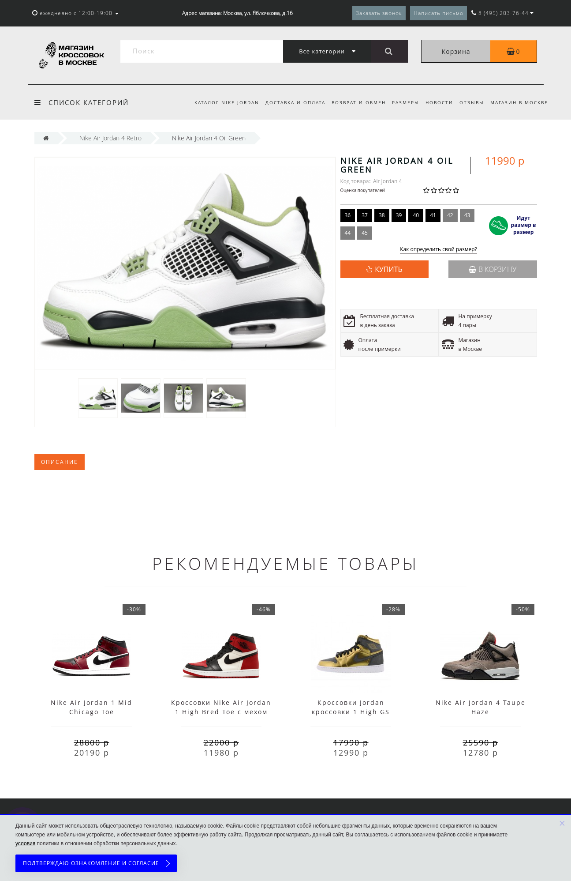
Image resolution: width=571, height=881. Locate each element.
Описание (59, 462)
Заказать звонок (379, 13)
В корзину (492, 269)
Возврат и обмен (353, 102)
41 (433, 215)
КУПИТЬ (388, 269)
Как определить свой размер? (438, 249)
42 (450, 215)
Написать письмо (438, 13)
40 (416, 215)
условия (25, 843)
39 (399, 215)
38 (382, 215)
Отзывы (470, 102)
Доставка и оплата (288, 102)
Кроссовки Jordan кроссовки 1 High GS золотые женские (351, 711)
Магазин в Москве (519, 102)
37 (365, 215)
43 (467, 215)
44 (348, 233)
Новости (437, 102)
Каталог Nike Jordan (218, 102)
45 (365, 233)
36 (348, 215)
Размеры (401, 102)
